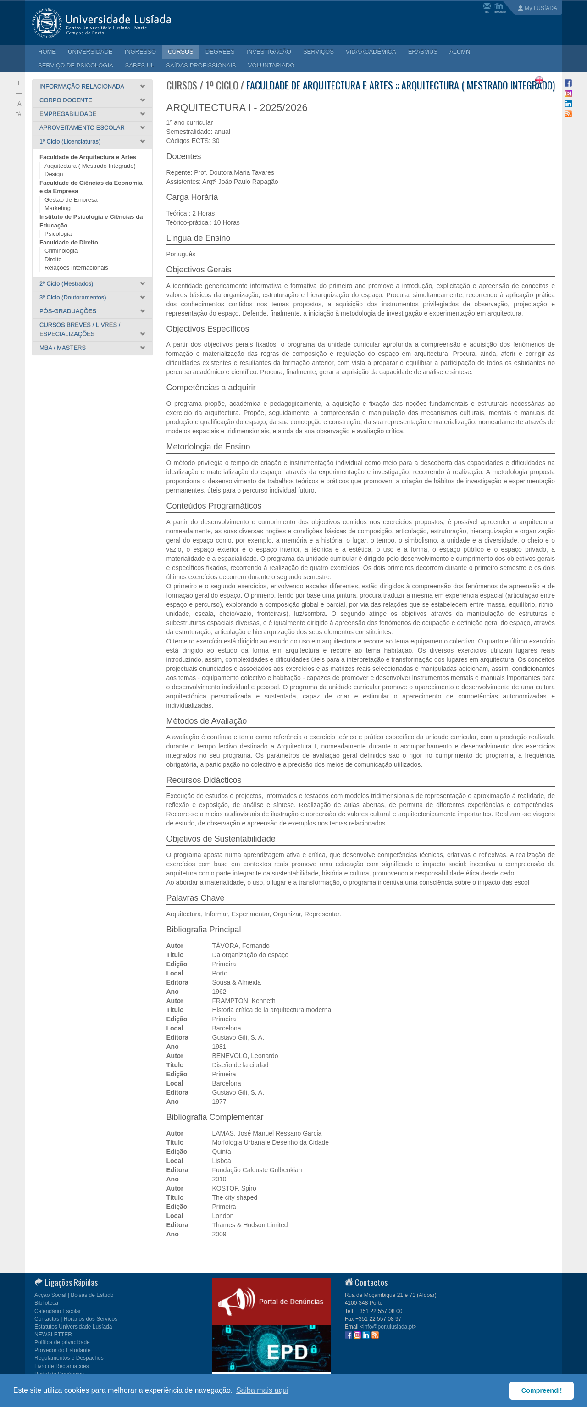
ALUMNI (460, 51)
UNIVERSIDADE (90, 51)
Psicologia (58, 233)
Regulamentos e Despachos (69, 1358)
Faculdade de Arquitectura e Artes (87, 157)
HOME (47, 51)
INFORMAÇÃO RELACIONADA (81, 86)
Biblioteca (46, 1303)
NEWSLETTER (53, 1334)
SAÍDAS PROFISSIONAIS (201, 65)
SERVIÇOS (318, 51)
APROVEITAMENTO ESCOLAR (82, 127)
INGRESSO (140, 51)
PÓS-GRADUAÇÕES (67, 311)
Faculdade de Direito (68, 242)
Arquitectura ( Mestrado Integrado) (90, 165)
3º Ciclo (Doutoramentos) (72, 297)
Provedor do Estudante (62, 1350)
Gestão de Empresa (71, 199)
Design (53, 174)
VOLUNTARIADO (271, 65)
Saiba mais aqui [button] (262, 1390)
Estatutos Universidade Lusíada (73, 1327)
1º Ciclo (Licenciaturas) (69, 141)
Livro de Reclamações (61, 1366)
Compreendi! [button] (541, 1390)
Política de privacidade (62, 1342)
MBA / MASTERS (62, 347)
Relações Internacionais (76, 267)
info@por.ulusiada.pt (388, 1327)
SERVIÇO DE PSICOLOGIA (75, 65)
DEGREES (220, 51)
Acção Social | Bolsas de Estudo (74, 1295)
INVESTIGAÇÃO (268, 51)
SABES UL (140, 65)
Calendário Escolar (57, 1311)
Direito (53, 259)
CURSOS (181, 51)
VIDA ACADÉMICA (371, 51)
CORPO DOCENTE (65, 100)
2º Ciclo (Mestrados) (66, 283)
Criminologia (61, 250)
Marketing (57, 208)
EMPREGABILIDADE (67, 114)
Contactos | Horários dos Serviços (75, 1319)
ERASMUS (422, 51)
